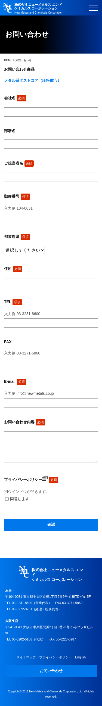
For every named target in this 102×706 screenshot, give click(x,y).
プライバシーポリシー (26, 479)
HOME (8, 60)
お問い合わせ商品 (19, 69)
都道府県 (17, 236)
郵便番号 (17, 196)
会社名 (15, 98)
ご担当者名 (19, 163)
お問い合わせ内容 (24, 422)
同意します (19, 499)
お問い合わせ (51, 670)
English (80, 657)
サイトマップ (26, 657)
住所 (13, 268)
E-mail (15, 381)
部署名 (10, 131)
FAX (7, 342)
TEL (13, 302)
